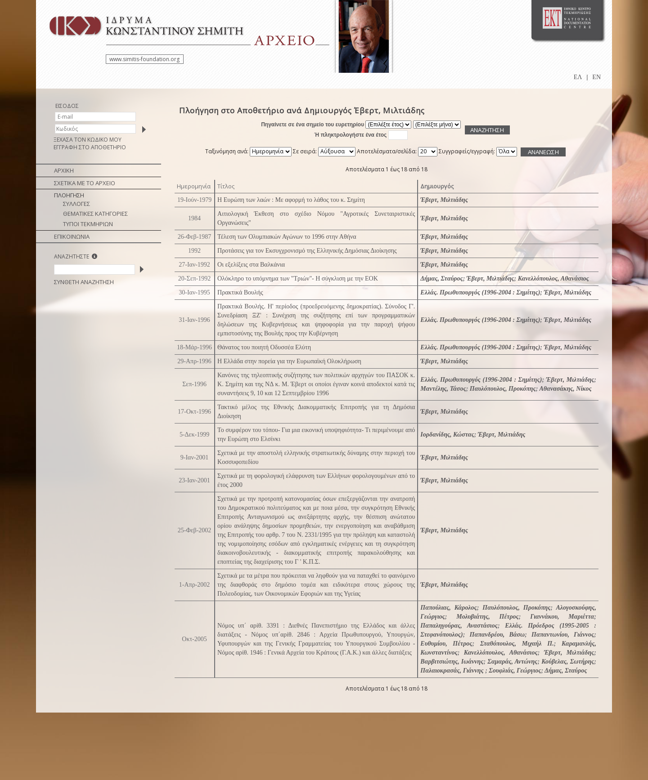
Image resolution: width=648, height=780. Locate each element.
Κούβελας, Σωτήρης (567, 661)
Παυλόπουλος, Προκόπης (503, 388)
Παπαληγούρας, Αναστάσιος (459, 625)
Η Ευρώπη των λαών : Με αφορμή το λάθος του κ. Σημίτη (291, 199)
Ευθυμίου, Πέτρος (446, 643)
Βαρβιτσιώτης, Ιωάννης (451, 661)
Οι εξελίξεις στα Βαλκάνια (251, 264)
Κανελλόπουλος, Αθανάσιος (553, 278)
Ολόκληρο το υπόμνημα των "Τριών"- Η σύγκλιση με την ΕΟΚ (297, 278)
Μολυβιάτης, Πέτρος (487, 616)
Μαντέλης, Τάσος (443, 388)
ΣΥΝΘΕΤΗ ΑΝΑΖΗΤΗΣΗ (84, 282)
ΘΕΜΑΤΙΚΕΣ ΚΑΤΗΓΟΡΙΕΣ (95, 213)
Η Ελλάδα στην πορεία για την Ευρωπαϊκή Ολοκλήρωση (289, 361)
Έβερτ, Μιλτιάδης (444, 199)
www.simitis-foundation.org (144, 59)
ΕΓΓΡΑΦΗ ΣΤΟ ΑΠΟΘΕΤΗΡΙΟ (90, 147)
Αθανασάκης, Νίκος (565, 388)
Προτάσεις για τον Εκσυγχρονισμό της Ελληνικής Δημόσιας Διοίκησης (307, 250)
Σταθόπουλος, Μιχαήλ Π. (517, 643)
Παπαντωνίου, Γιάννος (562, 634)
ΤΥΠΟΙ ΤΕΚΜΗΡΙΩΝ (88, 224)
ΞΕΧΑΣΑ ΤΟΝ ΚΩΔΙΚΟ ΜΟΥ (88, 139)
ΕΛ (578, 77)
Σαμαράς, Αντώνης (512, 661)
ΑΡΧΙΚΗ (64, 170)
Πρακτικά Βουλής (240, 292)
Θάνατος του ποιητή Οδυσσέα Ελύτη (264, 347)
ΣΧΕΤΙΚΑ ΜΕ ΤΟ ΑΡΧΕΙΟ (84, 183)
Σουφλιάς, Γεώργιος (515, 670)
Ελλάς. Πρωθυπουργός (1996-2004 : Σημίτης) (480, 292)
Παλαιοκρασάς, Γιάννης (452, 670)
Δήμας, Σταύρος (441, 278)
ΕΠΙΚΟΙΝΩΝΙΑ (72, 236)
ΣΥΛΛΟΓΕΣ (76, 204)
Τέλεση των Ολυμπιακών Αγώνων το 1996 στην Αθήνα (286, 236)
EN (596, 77)
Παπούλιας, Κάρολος (448, 607)
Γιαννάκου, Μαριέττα (562, 616)
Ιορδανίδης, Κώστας (447, 434)
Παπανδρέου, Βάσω (497, 634)
